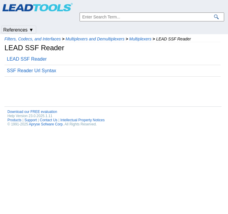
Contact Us (48, 120)
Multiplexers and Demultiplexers (95, 39)
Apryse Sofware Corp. (46, 124)
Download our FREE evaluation (32, 112)
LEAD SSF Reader (27, 59)
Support (30, 120)
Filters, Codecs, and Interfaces (32, 39)
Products (14, 120)
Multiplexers (140, 39)
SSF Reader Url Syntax (31, 70)
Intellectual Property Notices (82, 120)
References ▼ (18, 29)
